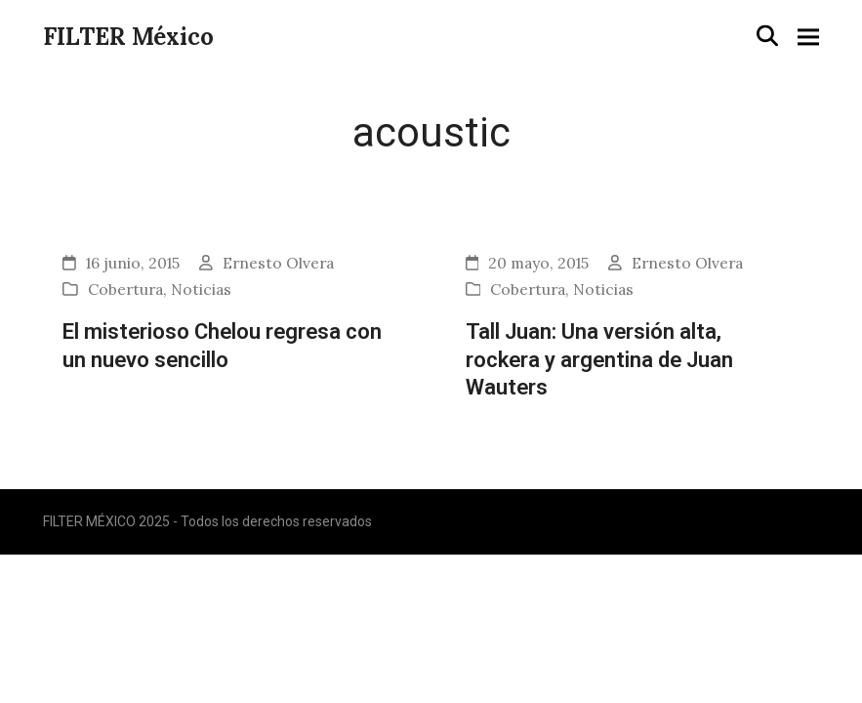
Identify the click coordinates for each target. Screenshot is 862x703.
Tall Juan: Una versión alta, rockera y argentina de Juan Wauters (599, 358)
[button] (767, 35)
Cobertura (125, 289)
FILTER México (128, 36)
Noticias (201, 289)
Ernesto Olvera (278, 262)
